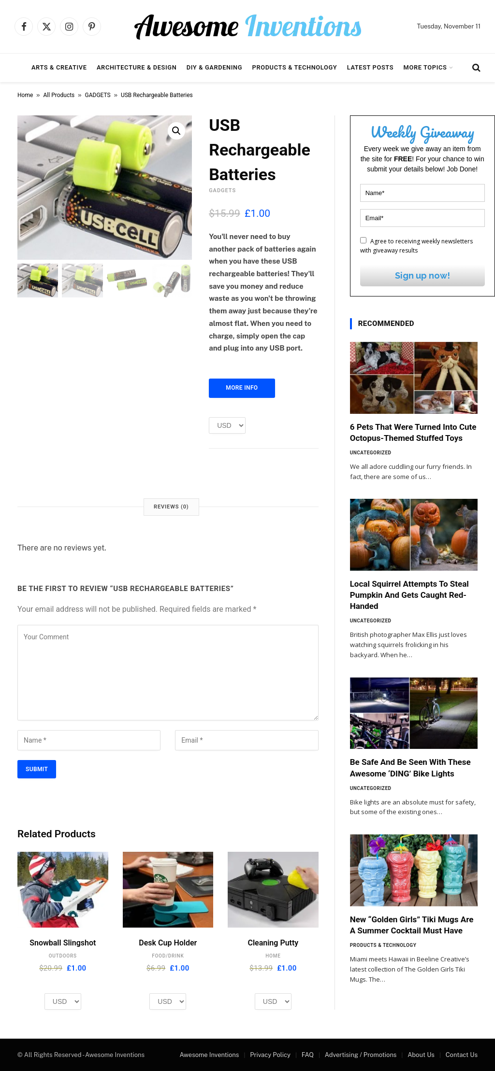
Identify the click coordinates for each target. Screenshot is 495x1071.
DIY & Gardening (214, 67)
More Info (242, 387)
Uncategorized (371, 452)
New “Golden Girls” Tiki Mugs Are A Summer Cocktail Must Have (412, 925)
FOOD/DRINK (168, 955)
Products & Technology (294, 67)
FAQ (308, 1054)
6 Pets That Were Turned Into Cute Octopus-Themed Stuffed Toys (413, 432)
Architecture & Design (136, 67)
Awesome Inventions (209, 1054)
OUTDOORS (63, 955)
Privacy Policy (270, 1054)
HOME (272, 955)
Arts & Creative (59, 67)
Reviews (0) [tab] (171, 507)
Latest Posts (370, 67)
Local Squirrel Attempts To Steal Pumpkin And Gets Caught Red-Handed (409, 595)
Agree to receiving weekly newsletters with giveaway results (416, 245)
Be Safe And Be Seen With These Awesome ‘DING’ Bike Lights (410, 767)
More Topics (425, 67)
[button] (176, 131)
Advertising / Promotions (361, 1054)
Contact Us (462, 1054)
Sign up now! (422, 275)
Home (25, 95)
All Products (59, 95)
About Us (421, 1054)
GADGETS (98, 95)
